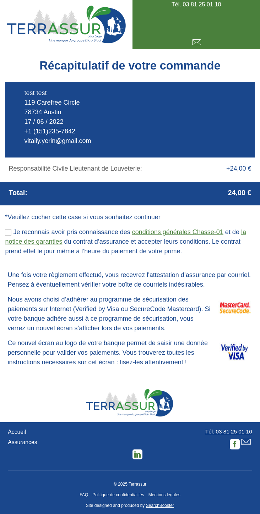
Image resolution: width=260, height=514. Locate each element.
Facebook (235, 444)
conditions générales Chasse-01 (177, 232)
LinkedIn (137, 454)
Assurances (22, 442)
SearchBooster (160, 505)
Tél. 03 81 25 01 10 (196, 4)
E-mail (196, 42)
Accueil (17, 432)
